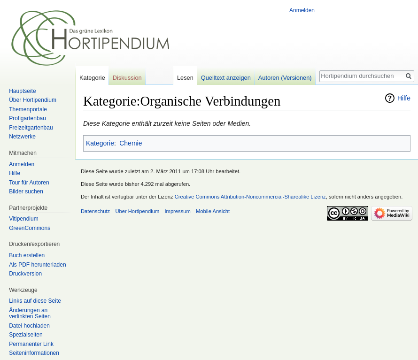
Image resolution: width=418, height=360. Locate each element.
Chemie (130, 143)
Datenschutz (95, 211)
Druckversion (25, 273)
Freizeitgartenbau (31, 127)
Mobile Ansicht (213, 211)
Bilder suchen (26, 191)
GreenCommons (29, 228)
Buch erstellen (27, 255)
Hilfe (403, 98)
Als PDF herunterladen (37, 264)
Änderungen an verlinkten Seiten (30, 313)
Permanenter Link (31, 344)
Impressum (177, 211)
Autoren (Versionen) (285, 77)
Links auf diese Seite (35, 301)
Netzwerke (22, 136)
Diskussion (127, 77)
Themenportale (28, 109)
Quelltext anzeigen (226, 77)
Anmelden (302, 10)
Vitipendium (23, 218)
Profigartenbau (27, 118)
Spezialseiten (25, 334)
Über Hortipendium (32, 100)
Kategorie (100, 143)
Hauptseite (22, 91)
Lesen (185, 77)
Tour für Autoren (29, 182)
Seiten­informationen (34, 353)
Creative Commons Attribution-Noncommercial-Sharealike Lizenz (250, 196)
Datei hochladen (29, 325)
